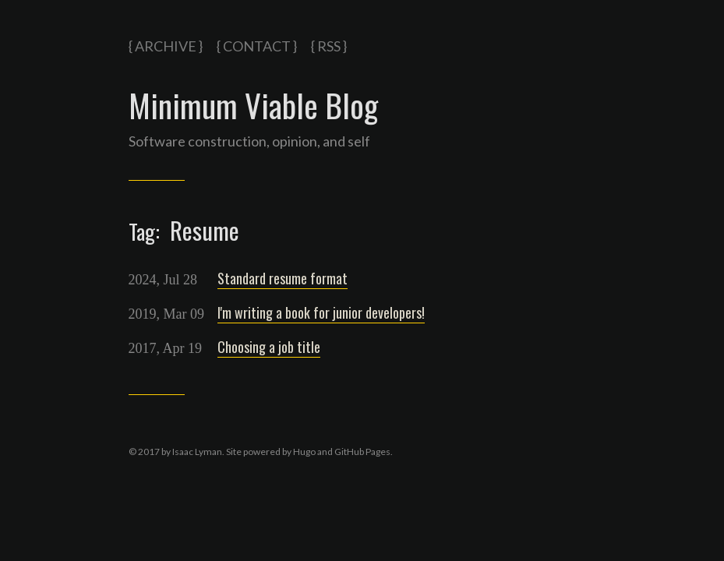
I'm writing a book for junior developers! (321, 312)
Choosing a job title (268, 347)
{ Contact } (257, 46)
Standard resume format (282, 278)
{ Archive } (166, 46)
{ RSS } (329, 46)
